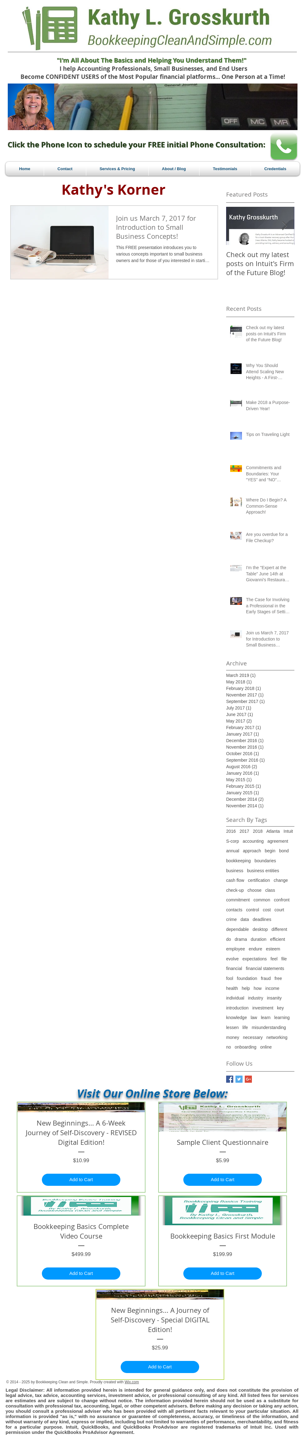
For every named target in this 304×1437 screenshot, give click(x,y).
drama (241, 939)
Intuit (288, 831)
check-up (235, 890)
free (278, 978)
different (279, 929)
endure (255, 948)
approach (252, 850)
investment (262, 1007)
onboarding (246, 1047)
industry (255, 997)
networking (277, 1037)
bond (284, 850)
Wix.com (132, 1382)
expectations (254, 958)
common (261, 899)
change (281, 880)
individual (235, 997)
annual (232, 850)
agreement (277, 841)
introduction (237, 1007)
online (266, 1047)
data (244, 919)
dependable (237, 929)
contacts (234, 909)
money (232, 1037)
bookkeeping (238, 860)
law (254, 1017)
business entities (263, 870)
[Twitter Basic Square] (239, 1079)
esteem (273, 948)
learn (265, 1017)
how (258, 988)
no (228, 1047)
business (234, 870)
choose (255, 890)
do (228, 939)
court (279, 909)
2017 (244, 831)
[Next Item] (284, 226)
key (280, 1007)
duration (258, 939)
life (245, 1027)
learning (282, 1017)
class (270, 890)
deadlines (262, 919)
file (284, 958)
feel (274, 958)
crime (231, 919)
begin (270, 850)
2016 (231, 831)
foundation (247, 978)
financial (234, 968)
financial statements (265, 968)
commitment (238, 899)
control (252, 909)
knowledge (236, 1017)
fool (229, 978)
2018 (257, 831)
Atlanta (273, 831)
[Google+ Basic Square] (248, 1079)
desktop (260, 929)
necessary (253, 1037)
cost (267, 909)
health (232, 988)
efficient (277, 939)
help (246, 988)
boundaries (265, 860)
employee (235, 948)
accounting (253, 841)
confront (282, 899)
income (272, 988)
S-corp (232, 841)
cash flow (235, 880)
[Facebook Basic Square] (229, 1079)
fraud (266, 978)
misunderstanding (269, 1027)
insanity (274, 997)
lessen (232, 1027)
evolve (232, 958)
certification (259, 880)
